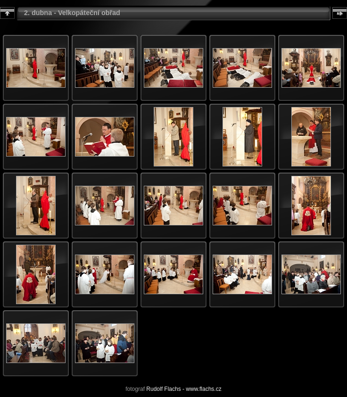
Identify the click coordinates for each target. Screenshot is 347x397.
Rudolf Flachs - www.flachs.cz (183, 389)
